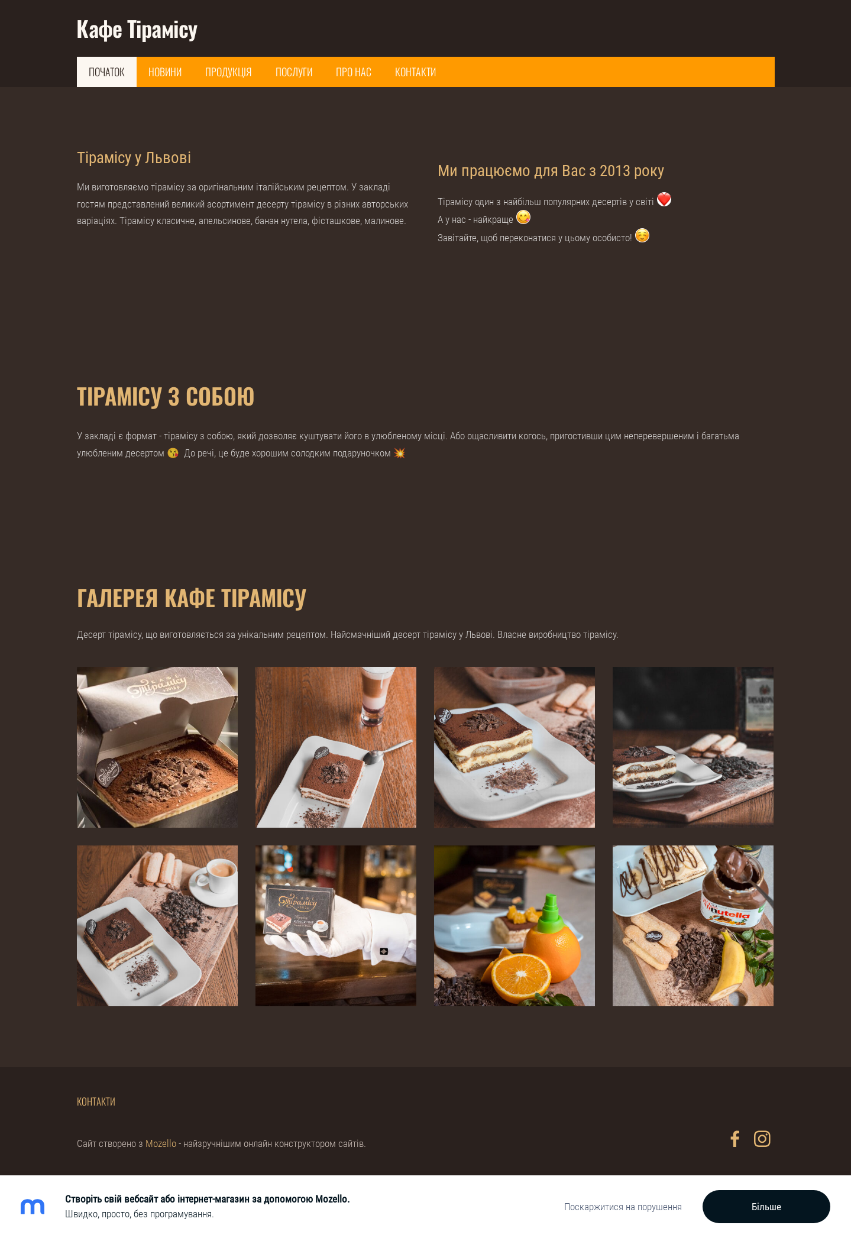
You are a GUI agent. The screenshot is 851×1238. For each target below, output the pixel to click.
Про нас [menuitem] (353, 71)
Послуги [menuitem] (294, 71)
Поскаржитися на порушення (623, 1207)
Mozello (160, 1143)
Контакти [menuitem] (415, 71)
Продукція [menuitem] (228, 71)
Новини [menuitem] (165, 71)
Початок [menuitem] (107, 71)
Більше (766, 1207)
